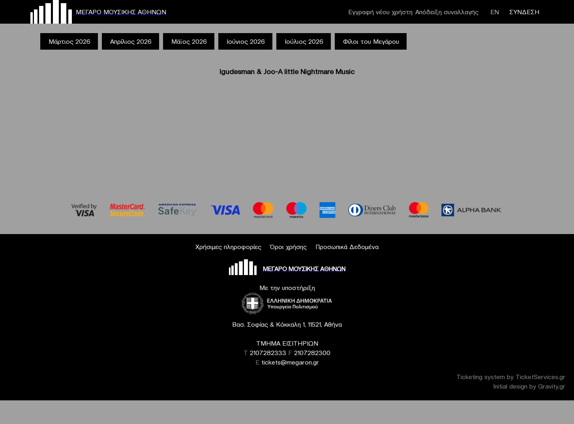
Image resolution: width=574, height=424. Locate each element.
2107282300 (312, 353)
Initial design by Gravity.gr (529, 386)
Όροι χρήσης (288, 247)
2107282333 (268, 353)
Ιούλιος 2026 (304, 41)
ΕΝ (494, 12)
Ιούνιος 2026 (246, 41)
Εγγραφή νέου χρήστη (380, 12)
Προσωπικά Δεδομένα (347, 247)
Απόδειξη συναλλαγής (446, 12)
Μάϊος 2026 (189, 41)
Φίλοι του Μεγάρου (371, 41)
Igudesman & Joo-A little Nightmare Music (287, 71)
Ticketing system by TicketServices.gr (510, 377)
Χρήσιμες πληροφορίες (228, 247)
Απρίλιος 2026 (131, 41)
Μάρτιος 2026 (69, 41)
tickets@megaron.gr (290, 362)
